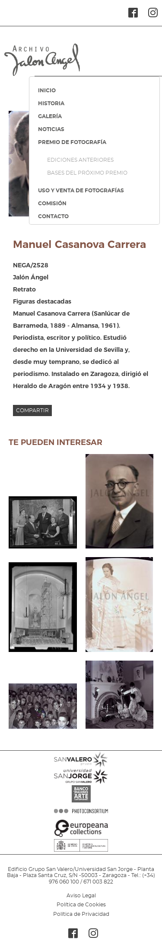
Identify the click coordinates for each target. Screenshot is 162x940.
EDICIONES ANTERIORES (80, 160)
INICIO (47, 90)
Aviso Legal (81, 895)
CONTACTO (53, 216)
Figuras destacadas (42, 301)
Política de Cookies (81, 904)
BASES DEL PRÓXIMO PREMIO (87, 172)
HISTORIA (51, 103)
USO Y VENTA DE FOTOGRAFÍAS (81, 190)
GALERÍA (50, 116)
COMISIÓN (52, 203)
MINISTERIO (81, 858)
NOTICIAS (51, 129)
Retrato (24, 289)
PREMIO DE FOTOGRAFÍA (72, 142)
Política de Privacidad (81, 914)
